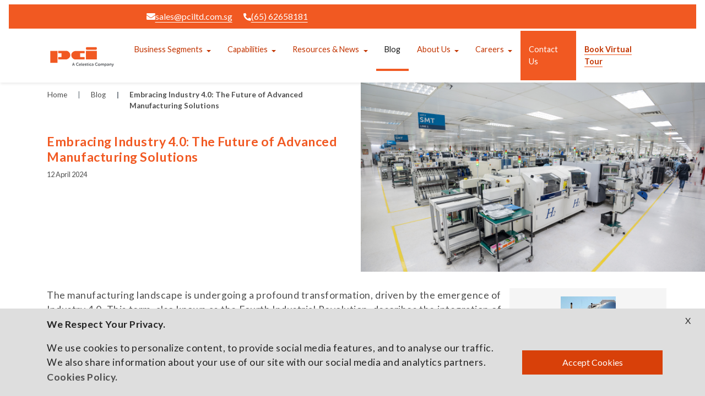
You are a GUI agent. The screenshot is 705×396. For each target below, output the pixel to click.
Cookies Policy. (82, 377)
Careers (489, 49)
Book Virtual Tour (608, 55)
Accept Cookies (592, 362)
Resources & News (325, 49)
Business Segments (168, 49)
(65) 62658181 (275, 16)
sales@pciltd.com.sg (189, 16)
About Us (434, 49)
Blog (392, 49)
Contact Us (543, 55)
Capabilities (247, 49)
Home (57, 94)
